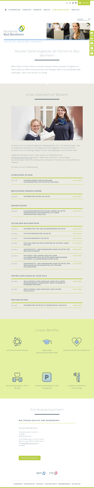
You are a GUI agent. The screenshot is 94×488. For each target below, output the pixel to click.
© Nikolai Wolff (86, 38)
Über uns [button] (75, 10)
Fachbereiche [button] (14, 10)
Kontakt (39, 484)
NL (67, 3)
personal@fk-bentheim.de (29, 443)
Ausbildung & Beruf (23, 41)
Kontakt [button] (85, 3)
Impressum (18, 484)
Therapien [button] (26, 10)
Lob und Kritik (51, 484)
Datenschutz (29, 484)
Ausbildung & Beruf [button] (61, 10)
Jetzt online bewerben (29, 458)
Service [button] (47, 10)
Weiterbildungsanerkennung (21, 158)
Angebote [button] (37, 10)
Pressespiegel (64, 484)
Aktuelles (76, 484)
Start (14, 41)
